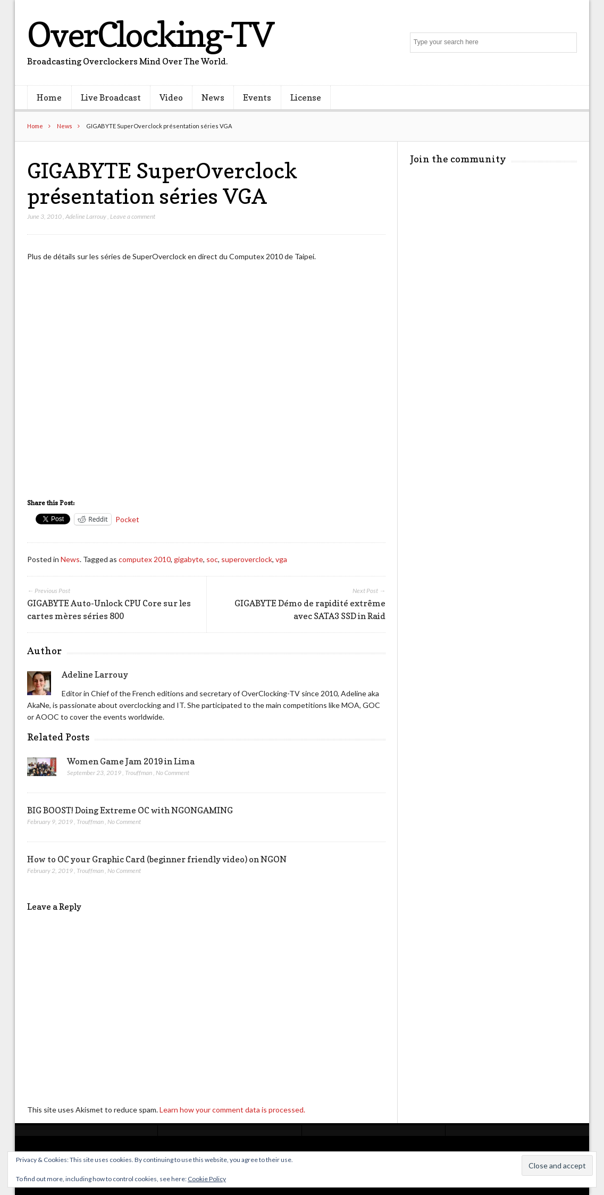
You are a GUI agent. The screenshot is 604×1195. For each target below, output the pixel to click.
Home (49, 97)
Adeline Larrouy (85, 216)
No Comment (172, 773)
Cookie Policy (207, 1179)
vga (281, 559)
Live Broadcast (111, 97)
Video (171, 97)
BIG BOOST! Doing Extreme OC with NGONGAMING (130, 810)
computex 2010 (145, 559)
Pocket (127, 519)
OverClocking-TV (150, 34)
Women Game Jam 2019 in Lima (131, 761)
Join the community (458, 158)
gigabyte (188, 559)
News (213, 97)
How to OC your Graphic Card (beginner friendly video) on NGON (157, 859)
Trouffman (138, 773)
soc (212, 559)
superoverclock (246, 559)
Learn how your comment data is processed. (232, 1109)
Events (257, 97)
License (305, 97)
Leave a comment (132, 216)
